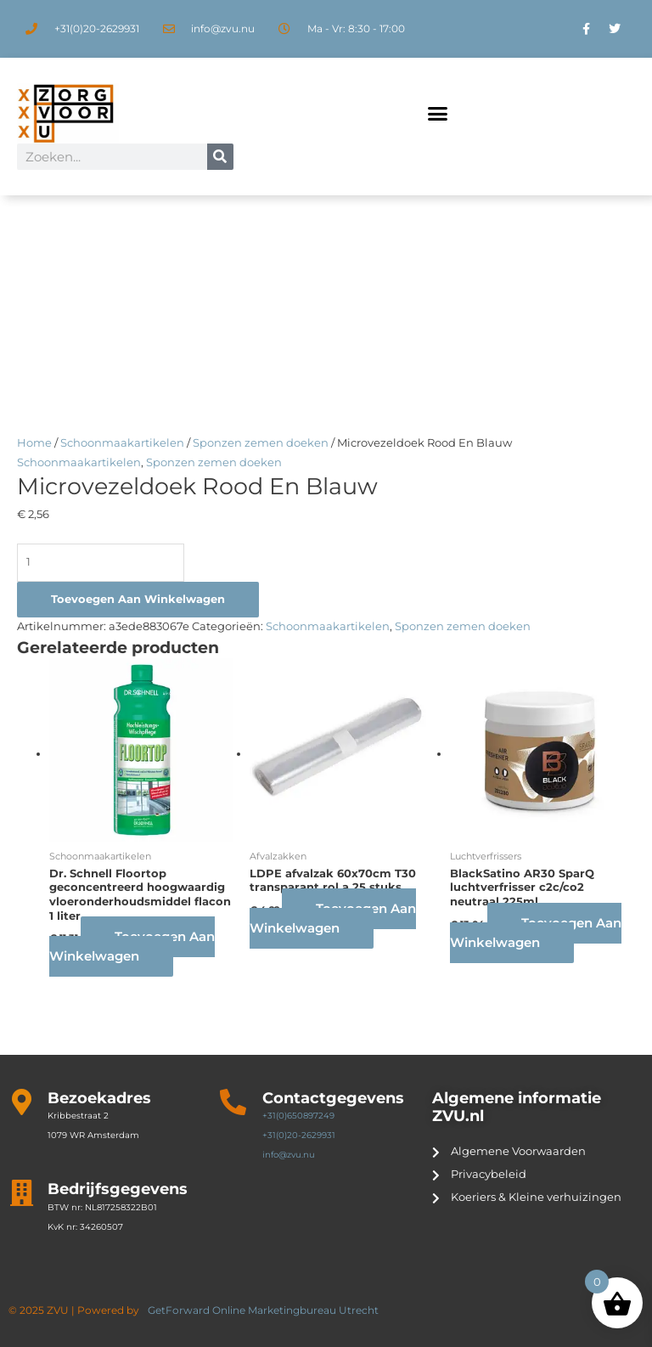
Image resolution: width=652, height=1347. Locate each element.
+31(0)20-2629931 (298, 1135)
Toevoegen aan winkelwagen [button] (132, 946)
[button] (437, 114)
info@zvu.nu (288, 1154)
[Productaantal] (100, 562)
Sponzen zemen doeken (261, 443)
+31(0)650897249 (298, 1115)
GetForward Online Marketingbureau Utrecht (264, 1310)
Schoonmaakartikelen (122, 443)
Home (34, 443)
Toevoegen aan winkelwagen (138, 599)
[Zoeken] (220, 157)
